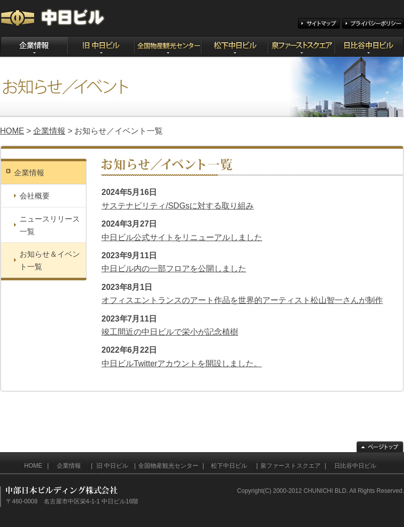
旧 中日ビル (112, 465)
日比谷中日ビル (355, 465)
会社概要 (35, 195)
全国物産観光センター (168, 465)
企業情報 (49, 131)
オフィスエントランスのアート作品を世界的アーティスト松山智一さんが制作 (242, 300)
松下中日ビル (229, 465)
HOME (12, 131)
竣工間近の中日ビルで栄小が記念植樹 (170, 332)
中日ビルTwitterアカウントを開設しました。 (182, 363)
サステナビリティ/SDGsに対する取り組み (178, 205)
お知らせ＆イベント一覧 (50, 260)
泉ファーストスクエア (290, 465)
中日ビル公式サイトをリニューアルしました (182, 237)
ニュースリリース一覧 (50, 225)
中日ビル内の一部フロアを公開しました (174, 268)
